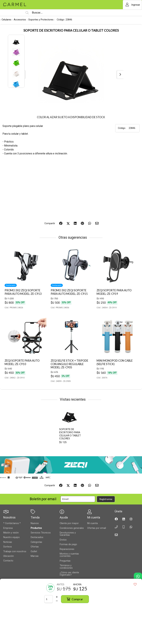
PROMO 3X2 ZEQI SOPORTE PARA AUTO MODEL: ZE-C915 (69, 292)
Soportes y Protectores (40, 19)
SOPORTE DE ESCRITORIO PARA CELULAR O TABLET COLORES (70, 434)
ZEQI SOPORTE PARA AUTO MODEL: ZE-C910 (22, 362)
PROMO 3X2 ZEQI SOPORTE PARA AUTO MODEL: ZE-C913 (23, 292)
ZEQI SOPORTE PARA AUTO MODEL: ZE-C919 (114, 292)
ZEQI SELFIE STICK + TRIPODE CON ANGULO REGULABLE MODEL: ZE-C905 (69, 364)
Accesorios (20, 19)
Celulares (6, 19)
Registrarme (105, 499)
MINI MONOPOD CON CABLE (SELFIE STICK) (115, 362)
